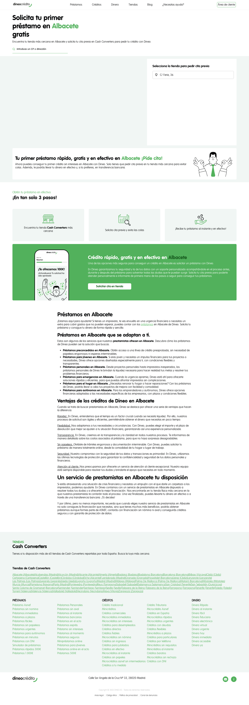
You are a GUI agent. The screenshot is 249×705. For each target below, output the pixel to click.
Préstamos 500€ (66, 653)
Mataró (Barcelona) (191, 581)
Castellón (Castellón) (50, 578)
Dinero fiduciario (201, 617)
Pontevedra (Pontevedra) (83, 584)
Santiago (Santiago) (95, 588)
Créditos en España (158, 613)
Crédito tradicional (112, 605)
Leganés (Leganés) (50, 581)
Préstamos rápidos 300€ (26, 649)
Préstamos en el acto (69, 621)
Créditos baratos (156, 653)
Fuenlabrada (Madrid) (112, 578)
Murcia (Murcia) (21, 584)
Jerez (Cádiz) (180, 578)
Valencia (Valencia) (42, 591)
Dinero (115, 4)
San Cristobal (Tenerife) (178, 584)
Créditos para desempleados (118, 625)
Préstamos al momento (70, 633)
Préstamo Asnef (21, 605)
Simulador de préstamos (26, 645)
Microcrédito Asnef (157, 609)
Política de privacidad (128, 695)
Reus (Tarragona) (107, 584)
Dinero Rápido (200, 605)
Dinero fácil (198, 613)
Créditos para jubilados (115, 645)
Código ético (111, 695)
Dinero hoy (198, 633)
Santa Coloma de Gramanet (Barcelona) (35, 588)
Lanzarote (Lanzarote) (199, 578)
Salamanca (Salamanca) (152, 584)
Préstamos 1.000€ (22, 653)
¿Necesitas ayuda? (173, 4)
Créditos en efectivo (113, 649)
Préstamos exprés (67, 625)
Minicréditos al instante (160, 649)
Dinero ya (197, 645)
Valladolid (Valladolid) (65, 591)
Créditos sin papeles (113, 657)
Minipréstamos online (69, 641)
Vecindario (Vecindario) (90, 591)
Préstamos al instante (69, 613)
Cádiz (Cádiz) (213, 574)
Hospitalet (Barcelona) (160, 578)
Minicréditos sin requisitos (162, 645)
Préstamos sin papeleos (26, 625)
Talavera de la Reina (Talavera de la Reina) (146, 588)
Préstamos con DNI (23, 641)
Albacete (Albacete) (23, 574)
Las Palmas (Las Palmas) (26, 581)
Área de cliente (226, 4)
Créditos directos (111, 629)
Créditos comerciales (114, 613)
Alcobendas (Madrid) (46, 574)
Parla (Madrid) (61, 584)
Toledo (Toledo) (223, 588)
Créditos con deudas (159, 625)
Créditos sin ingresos (114, 641)
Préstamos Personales (70, 605)
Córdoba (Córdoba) (73, 578)
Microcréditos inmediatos (116, 617)
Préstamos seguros (68, 637)
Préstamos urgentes (23, 629)
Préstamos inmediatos (25, 613)
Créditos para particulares (162, 637)
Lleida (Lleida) (68, 581)
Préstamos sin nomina (25, 609)
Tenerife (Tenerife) (205, 588)
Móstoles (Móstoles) (213, 581)
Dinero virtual (199, 625)
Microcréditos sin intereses (117, 621)
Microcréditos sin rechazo (161, 657)
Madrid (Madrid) (106, 581)
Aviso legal (99, 695)
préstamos (147, 324)
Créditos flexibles (156, 629)
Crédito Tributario (157, 605)
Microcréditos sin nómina (116, 637)
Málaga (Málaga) (125, 581)
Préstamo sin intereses (70, 629)
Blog (150, 4)
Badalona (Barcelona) (151, 574)
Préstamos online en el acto (73, 649)
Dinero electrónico (202, 621)
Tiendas (133, 4)
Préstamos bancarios (69, 617)
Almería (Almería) (108, 574)
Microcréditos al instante (116, 653)
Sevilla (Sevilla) (114, 588)
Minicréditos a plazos (159, 633)
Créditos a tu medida (114, 665)
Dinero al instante (202, 609)
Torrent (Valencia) (22, 591)
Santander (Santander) (71, 588)
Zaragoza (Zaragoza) (131, 591)
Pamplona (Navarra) (41, 584)
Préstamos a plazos (23, 617)
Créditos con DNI (156, 661)
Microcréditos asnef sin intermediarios (124, 661)
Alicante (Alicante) (88, 574)
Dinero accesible (201, 641)
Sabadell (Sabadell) (127, 584)
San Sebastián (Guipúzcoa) (206, 584)
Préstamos (76, 4)
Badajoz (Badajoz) (128, 574)
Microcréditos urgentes (160, 621)
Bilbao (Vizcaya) (197, 574)
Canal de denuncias (148, 695)
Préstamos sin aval (68, 609)
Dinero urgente (200, 629)
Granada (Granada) (136, 578)
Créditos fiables (110, 633)
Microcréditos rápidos (159, 617)
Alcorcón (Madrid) (68, 574)
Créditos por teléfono (159, 641)
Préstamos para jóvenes (71, 645)
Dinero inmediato (202, 637)
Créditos (96, 4)
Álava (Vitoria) (111, 591)
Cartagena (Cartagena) (25, 578)
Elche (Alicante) (92, 578)
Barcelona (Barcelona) (176, 574)
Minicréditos (109, 609)
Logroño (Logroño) (86, 581)
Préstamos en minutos (25, 637)
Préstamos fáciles (22, 621)
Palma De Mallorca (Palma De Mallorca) (158, 581)
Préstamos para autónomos (28, 633)
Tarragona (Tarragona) (183, 588)
